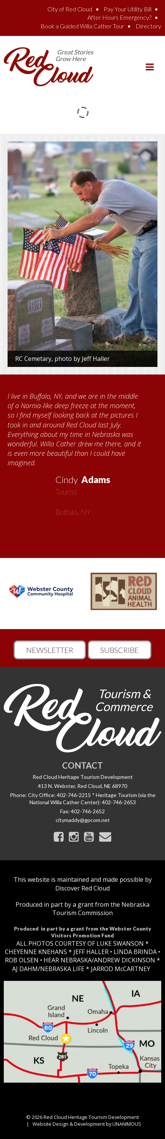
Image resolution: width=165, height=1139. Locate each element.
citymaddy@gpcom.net (83, 820)
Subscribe (119, 649)
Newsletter (49, 649)
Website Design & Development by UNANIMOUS (87, 1123)
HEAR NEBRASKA (68, 960)
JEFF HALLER (90, 952)
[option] (82, 451)
